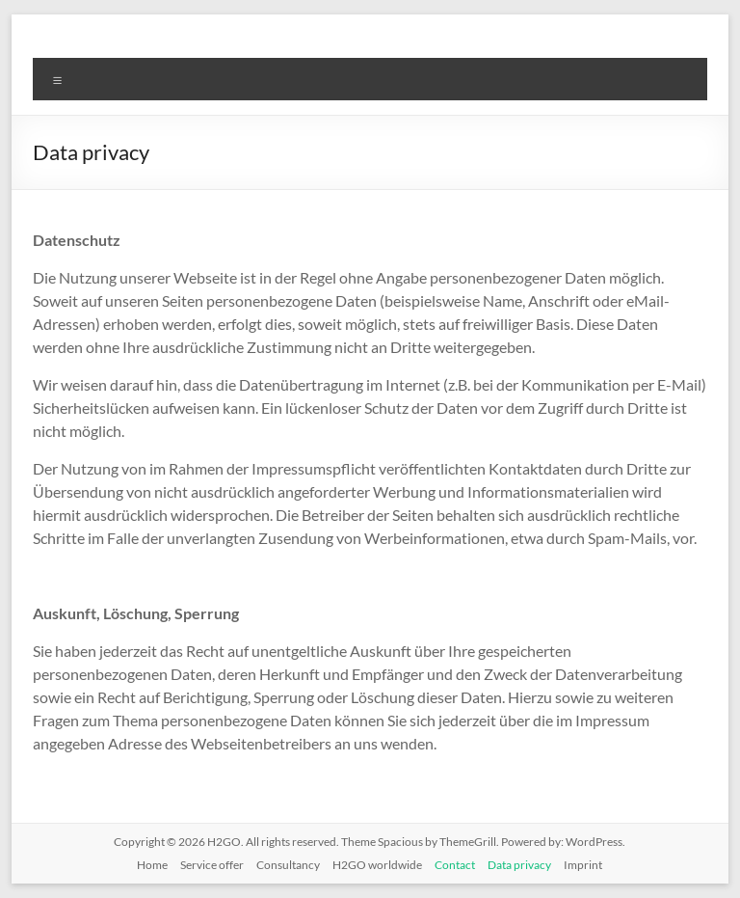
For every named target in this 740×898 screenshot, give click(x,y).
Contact (455, 864)
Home (152, 864)
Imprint (583, 864)
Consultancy (288, 864)
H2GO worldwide (377, 864)
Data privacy (519, 864)
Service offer (212, 864)
